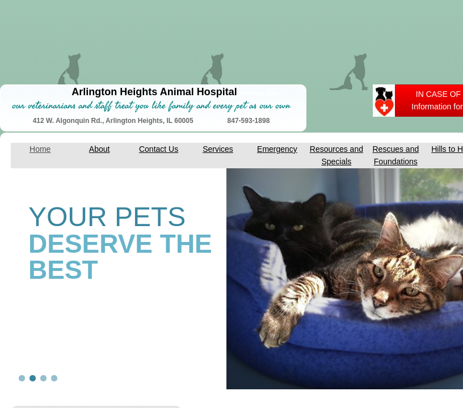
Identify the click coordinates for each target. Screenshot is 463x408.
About (99, 149)
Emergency (277, 149)
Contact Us (158, 149)
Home (40, 149)
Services (218, 149)
